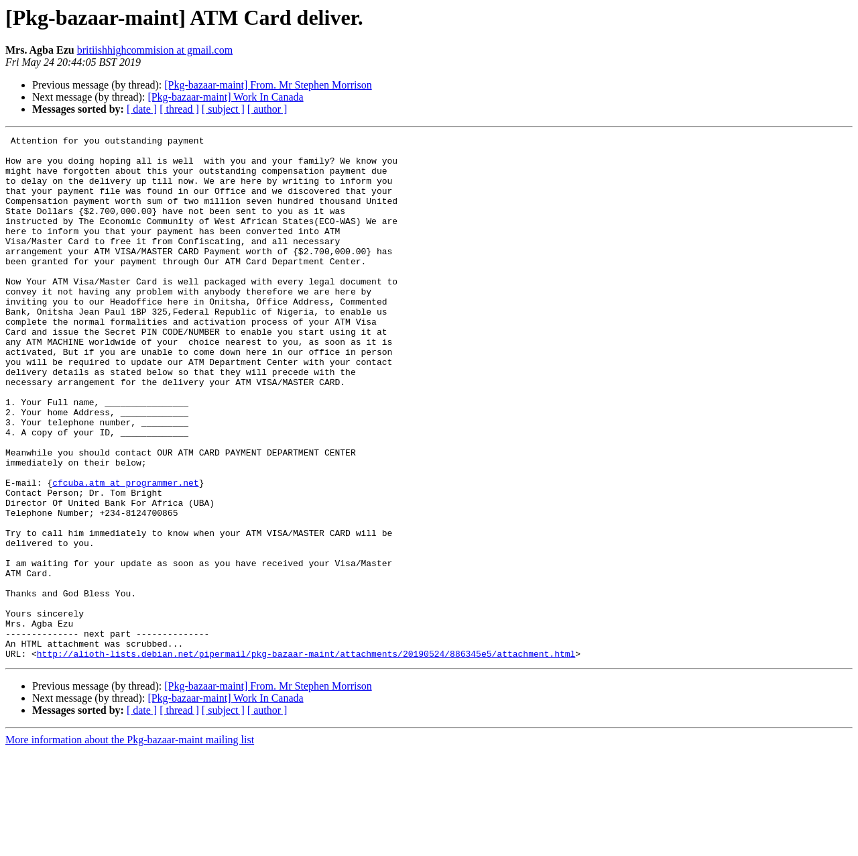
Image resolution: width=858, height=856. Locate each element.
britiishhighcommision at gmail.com (155, 50)
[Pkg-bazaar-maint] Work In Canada (225, 97)
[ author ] (267, 109)
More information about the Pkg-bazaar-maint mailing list (129, 844)
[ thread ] (179, 109)
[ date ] (142, 109)
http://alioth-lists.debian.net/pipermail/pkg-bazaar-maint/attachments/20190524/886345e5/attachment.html (306, 758)
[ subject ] (223, 109)
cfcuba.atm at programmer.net (125, 553)
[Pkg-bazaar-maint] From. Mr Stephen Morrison (267, 85)
